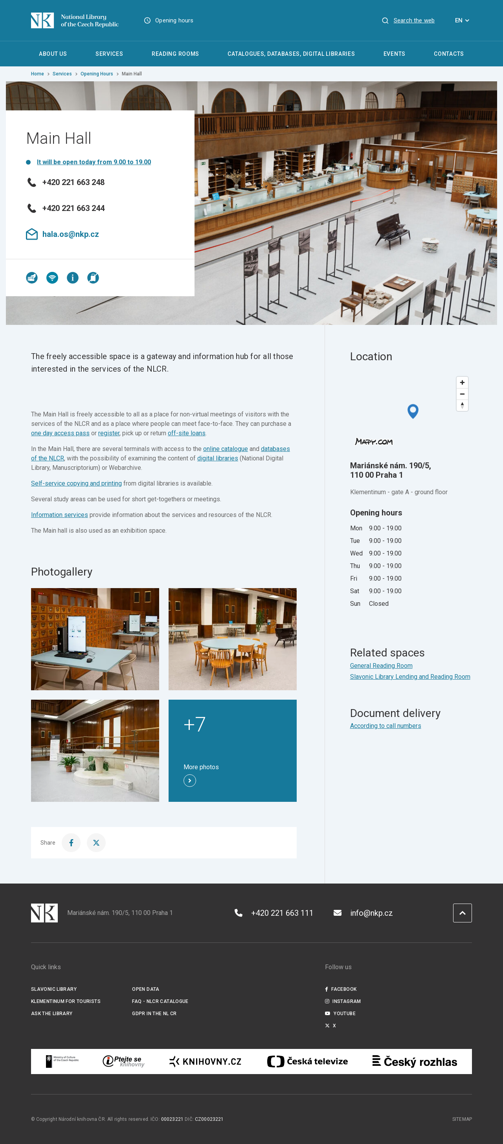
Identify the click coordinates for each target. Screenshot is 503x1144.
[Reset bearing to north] (462, 405)
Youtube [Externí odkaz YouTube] (340, 1013)
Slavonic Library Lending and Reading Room (410, 676)
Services (62, 74)
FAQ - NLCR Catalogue (160, 1001)
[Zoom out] (462, 394)
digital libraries (217, 458)
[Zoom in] (462, 382)
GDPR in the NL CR (154, 1013)
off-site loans (187, 433)
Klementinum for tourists (66, 1001)
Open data (145, 989)
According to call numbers (385, 726)
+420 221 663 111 (274, 913)
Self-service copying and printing (76, 483)
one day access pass (60, 433)
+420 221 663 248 (65, 182)
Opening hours (174, 20)
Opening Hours (97, 74)
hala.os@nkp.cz (62, 234)
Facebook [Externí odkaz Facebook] (340, 989)
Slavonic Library (54, 989)
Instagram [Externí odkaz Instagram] (343, 1001)
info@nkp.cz (363, 913)
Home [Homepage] (37, 74)
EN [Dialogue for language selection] (463, 20)
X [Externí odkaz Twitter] (330, 1025)
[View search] (408, 20)
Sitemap (462, 1119)
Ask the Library (52, 1013)
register (108, 433)
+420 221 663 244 (65, 208)
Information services (59, 515)
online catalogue (225, 449)
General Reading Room (381, 665)
